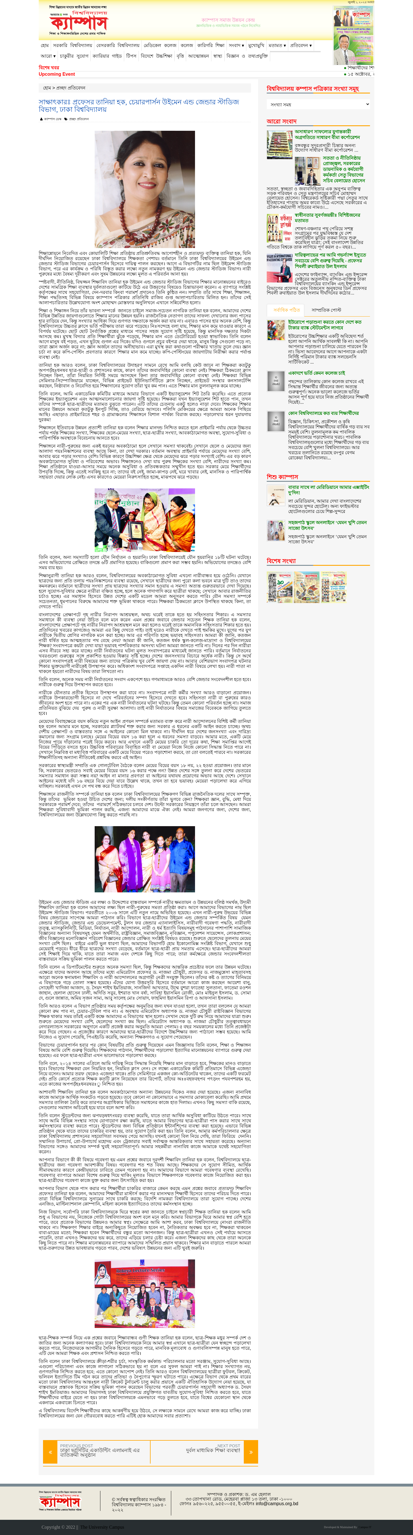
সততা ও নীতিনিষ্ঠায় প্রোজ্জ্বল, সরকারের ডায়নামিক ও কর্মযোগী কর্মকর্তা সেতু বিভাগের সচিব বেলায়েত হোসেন (344, 169)
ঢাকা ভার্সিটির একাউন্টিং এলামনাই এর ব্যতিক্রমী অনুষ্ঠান (100, 1452)
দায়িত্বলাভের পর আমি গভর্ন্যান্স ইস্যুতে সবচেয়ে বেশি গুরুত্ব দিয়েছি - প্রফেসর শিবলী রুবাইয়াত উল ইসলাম (330, 256)
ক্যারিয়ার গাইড (107, 56)
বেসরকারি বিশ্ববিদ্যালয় (118, 45)
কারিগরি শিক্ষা (211, 45)
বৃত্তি (180, 56)
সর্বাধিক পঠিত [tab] (287, 310)
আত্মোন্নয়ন (198, 56)
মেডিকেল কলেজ (160, 45)
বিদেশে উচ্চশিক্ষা (156, 56)
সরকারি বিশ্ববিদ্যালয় (72, 45)
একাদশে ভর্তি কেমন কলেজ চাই (316, 365)
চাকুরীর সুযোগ (74, 56)
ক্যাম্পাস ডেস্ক (50, 119)
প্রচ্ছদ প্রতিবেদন (70, 87)
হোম (45, 45)
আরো (46, 56)
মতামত (275, 45)
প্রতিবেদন (299, 45)
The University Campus (101, 1527)
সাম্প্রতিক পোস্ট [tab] (327, 310)
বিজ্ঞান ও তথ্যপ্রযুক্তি (247, 56)
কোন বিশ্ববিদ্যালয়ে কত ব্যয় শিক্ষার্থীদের (323, 405)
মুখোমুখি (256, 45)
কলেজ (187, 45)
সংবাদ (234, 45)
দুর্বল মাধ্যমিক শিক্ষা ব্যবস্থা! (213, 1450)
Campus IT (364, 1527)
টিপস (131, 56)
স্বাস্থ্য (217, 56)
